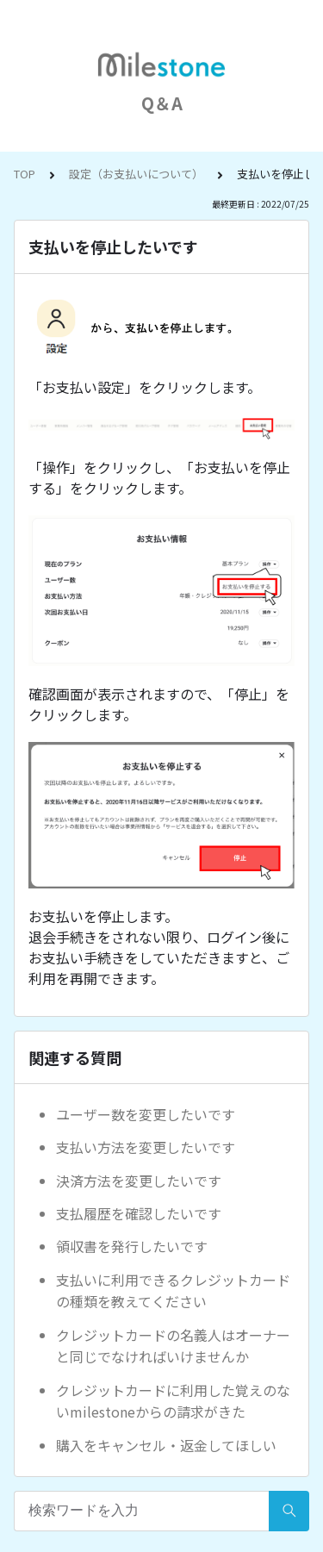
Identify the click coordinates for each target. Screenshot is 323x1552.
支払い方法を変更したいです (145, 1147)
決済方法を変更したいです (138, 1180)
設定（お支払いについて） (136, 173)
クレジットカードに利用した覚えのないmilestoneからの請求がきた (173, 1401)
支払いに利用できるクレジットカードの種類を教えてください (173, 1290)
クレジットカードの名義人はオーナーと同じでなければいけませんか (173, 1346)
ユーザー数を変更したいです (145, 1114)
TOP (24, 173)
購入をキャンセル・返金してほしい (166, 1445)
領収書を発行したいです (132, 1246)
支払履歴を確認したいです (138, 1213)
